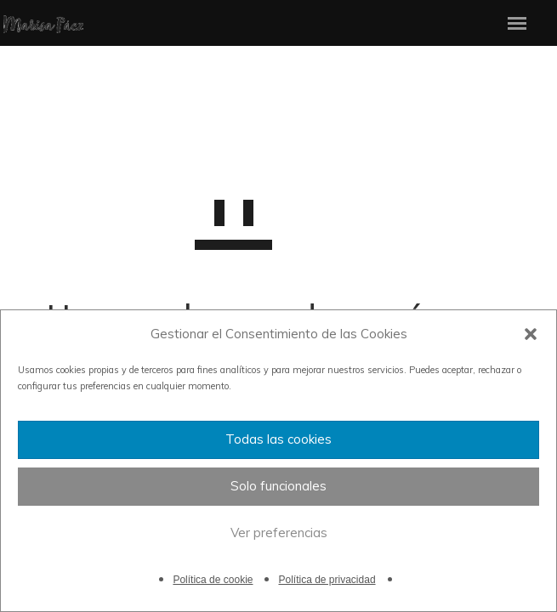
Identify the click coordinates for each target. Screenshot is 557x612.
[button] (530, 334)
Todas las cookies (278, 439)
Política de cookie (213, 580)
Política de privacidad (326, 580)
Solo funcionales (278, 486)
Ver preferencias (278, 532)
